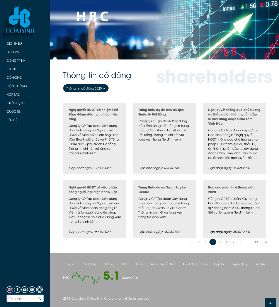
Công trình (16, 60)
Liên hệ (12, 120)
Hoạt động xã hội (195, 264)
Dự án (125, 264)
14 (265, 242)
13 (256, 242)
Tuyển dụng (16, 103)
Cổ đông (14, 77)
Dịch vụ (13, 52)
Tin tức (12, 69)
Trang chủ (70, 264)
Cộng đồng (17, 86)
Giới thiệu (14, 43)
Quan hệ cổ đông (164, 264)
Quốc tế (13, 111)
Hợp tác (13, 94)
